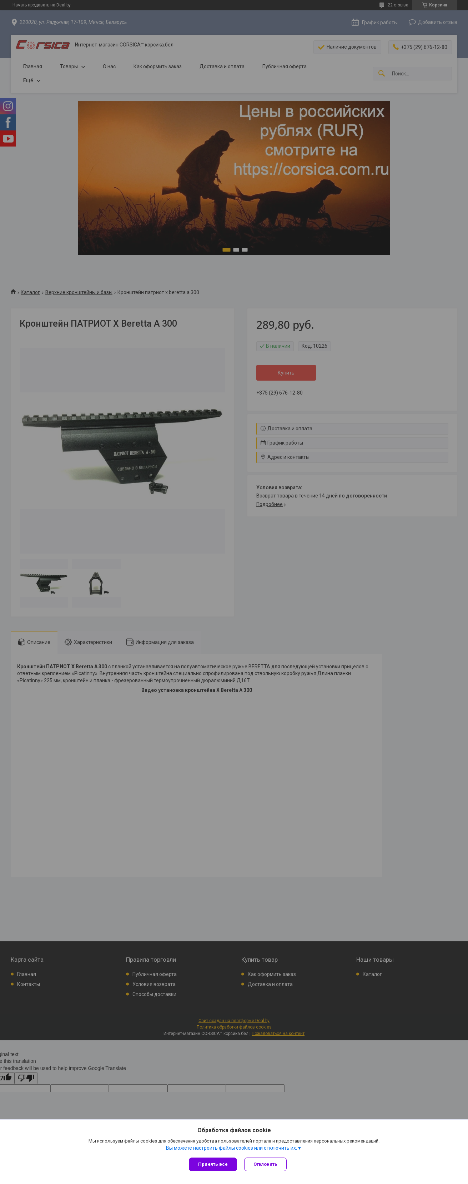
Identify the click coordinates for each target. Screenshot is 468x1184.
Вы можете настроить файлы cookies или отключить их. (231, 1148)
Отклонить (265, 1164)
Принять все (213, 1164)
